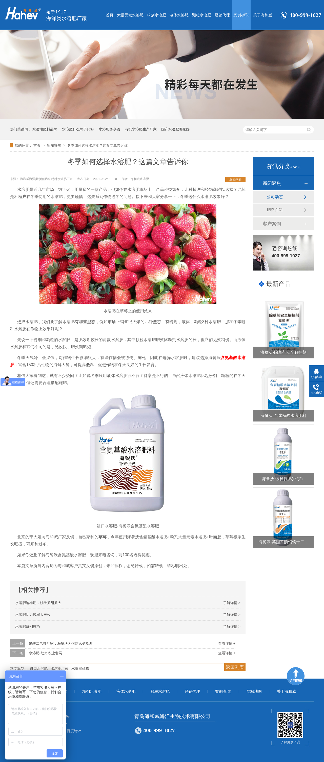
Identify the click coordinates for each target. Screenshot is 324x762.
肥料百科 (275, 210)
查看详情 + (226, 643)
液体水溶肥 (179, 15)
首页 (109, 15)
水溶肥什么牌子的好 (78, 129)
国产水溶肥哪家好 (175, 129)
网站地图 (254, 691)
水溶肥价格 (80, 668)
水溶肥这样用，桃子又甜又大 (38, 603)
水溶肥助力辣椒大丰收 (33, 615)
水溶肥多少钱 (109, 129)
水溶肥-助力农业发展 (45, 653)
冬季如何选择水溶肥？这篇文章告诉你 (97, 145)
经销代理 (222, 15)
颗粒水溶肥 (201, 15)
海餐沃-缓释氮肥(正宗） (283, 479)
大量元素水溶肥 (130, 15)
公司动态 (275, 197)
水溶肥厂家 (59, 668)
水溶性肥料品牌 (44, 129)
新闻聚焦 (54, 145)
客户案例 (272, 223)
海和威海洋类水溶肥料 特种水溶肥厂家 (46, 179)
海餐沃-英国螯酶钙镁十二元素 (285, 542)
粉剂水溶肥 (156, 15)
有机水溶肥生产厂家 (141, 129)
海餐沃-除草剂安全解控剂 (283, 352)
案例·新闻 (241, 15)
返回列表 (235, 179)
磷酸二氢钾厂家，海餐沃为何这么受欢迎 (61, 643)
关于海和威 (262, 15)
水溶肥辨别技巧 (27, 626)
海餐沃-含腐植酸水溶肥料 (283, 415)
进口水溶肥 (39, 668)
